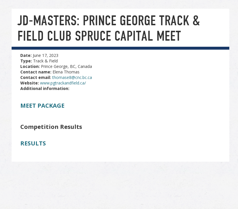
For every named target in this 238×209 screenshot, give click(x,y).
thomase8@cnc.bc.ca (72, 77)
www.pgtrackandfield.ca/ (63, 83)
